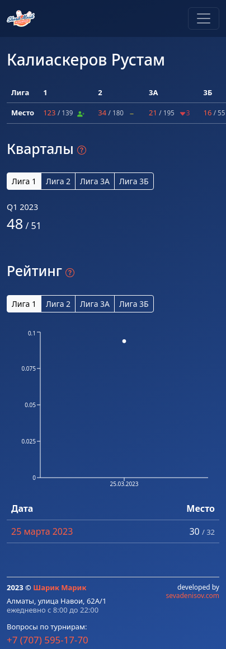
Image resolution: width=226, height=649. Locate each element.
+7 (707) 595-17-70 (47, 639)
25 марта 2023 (42, 531)
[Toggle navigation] (203, 18)
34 (102, 113)
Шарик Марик (59, 587)
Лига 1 (24, 181)
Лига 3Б (134, 181)
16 (207, 113)
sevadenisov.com (192, 595)
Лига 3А (95, 181)
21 (153, 113)
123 (49, 113)
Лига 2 (58, 181)
